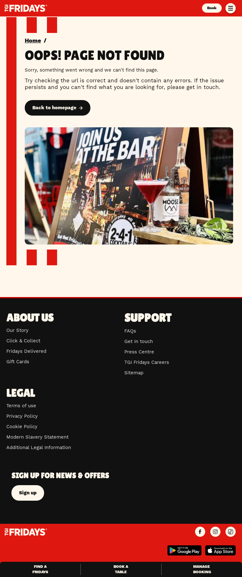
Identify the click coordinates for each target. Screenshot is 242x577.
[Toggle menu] (231, 8)
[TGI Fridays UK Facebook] (200, 532)
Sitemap (133, 373)
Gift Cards (17, 362)
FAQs (130, 331)
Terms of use (21, 406)
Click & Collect (23, 341)
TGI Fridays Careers (146, 362)
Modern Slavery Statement (37, 437)
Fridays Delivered (26, 351)
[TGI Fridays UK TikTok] (231, 532)
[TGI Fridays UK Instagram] (215, 532)
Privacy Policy (22, 416)
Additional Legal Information (38, 447)
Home (33, 40)
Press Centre (139, 352)
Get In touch (138, 341)
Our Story (17, 330)
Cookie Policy (21, 426)
